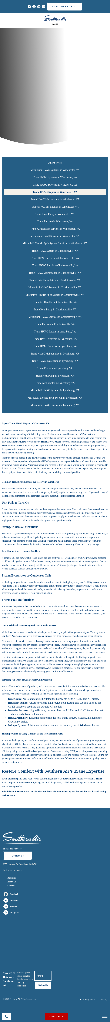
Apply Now (56, 1016)
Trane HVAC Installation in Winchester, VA (55, 206)
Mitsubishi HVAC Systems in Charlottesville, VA (54, 287)
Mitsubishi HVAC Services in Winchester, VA (55, 236)
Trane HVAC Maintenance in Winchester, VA (55, 199)
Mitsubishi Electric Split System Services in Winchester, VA (55, 243)
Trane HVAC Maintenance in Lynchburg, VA (55, 353)
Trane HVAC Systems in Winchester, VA (55, 177)
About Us (11, 882)
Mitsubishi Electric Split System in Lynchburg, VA (55, 397)
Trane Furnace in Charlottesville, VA (55, 324)
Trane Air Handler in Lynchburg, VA (55, 382)
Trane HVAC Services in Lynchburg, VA (55, 346)
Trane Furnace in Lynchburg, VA (55, 368)
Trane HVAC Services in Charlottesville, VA (55, 258)
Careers (10, 886)
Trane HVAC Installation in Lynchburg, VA (55, 360)
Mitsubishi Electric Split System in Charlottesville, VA (55, 294)
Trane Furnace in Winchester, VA (55, 221)
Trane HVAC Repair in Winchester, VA (55, 192)
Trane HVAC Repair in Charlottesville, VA (55, 265)
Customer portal (64, 6)
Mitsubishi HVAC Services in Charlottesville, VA (55, 316)
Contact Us (18, 855)
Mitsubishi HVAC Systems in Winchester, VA (55, 169)
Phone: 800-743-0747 (12, 849)
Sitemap (103, 999)
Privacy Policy (89, 999)
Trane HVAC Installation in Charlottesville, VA (55, 280)
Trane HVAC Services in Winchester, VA (55, 184)
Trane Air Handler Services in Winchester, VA (55, 228)
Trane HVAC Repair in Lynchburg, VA (55, 331)
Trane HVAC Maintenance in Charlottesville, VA (55, 272)
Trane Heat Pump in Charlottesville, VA (55, 309)
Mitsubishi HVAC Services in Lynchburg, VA (55, 405)
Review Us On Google (12, 870)
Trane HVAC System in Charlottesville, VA (55, 250)
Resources (11, 878)
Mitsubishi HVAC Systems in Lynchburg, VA (55, 390)
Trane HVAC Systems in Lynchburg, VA (55, 338)
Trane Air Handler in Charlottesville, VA (55, 302)
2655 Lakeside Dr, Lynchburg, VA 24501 (20, 864)
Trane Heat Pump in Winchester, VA (55, 214)
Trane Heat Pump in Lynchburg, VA (55, 375)
